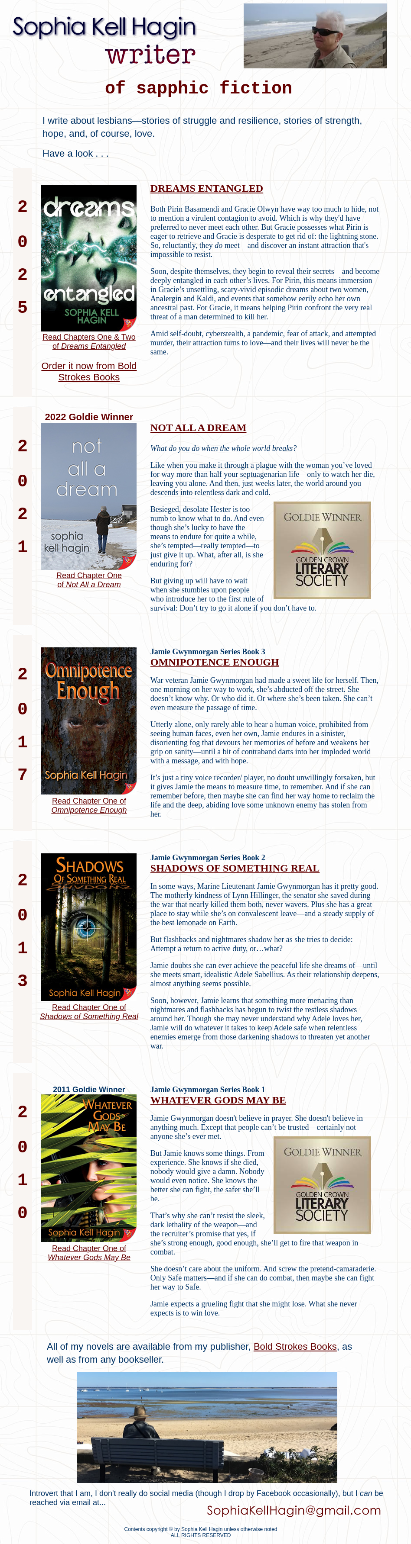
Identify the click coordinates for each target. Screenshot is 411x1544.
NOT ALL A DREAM (198, 427)
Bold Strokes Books (295, 1346)
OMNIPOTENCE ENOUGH (214, 662)
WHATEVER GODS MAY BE (218, 1100)
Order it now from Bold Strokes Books (89, 371)
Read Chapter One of (89, 805)
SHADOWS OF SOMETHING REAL (235, 868)
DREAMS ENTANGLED (206, 188)
